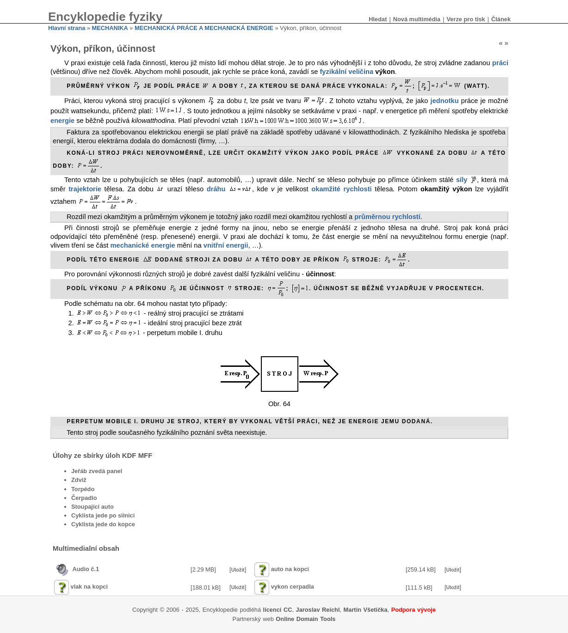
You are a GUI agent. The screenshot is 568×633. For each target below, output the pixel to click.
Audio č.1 (86, 569)
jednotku (445, 100)
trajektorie (84, 189)
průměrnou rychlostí (387, 216)
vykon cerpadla (292, 587)
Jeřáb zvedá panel (96, 471)
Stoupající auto (92, 506)
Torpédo (82, 489)
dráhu (216, 189)
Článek (501, 19)
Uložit (238, 569)
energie (62, 120)
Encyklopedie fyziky (105, 17)
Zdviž (78, 479)
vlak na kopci (89, 587)
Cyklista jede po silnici (103, 515)
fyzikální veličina (346, 71)
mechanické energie (143, 245)
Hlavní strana (66, 27)
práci (500, 63)
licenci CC (277, 609)
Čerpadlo (84, 497)
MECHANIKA (110, 27)
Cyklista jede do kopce (103, 524)
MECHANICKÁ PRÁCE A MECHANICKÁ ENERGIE (204, 27)
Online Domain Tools (305, 618)
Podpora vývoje (413, 609)
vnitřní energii (226, 245)
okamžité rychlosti (341, 189)
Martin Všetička (366, 609)
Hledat (378, 19)
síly (461, 179)
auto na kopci (290, 569)
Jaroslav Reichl (318, 609)
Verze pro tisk (465, 19)
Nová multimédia (416, 19)
